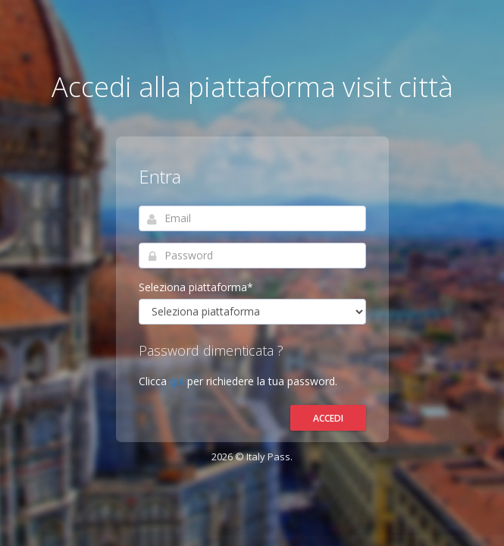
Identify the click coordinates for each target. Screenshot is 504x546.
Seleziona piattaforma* (196, 287)
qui (178, 381)
